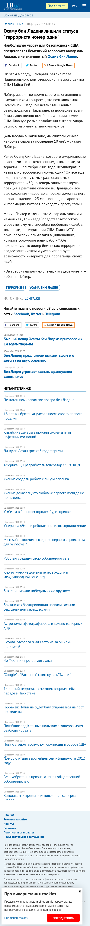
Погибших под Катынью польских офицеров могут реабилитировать (43, 728)
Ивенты (9, 824)
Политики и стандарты (19, 832)
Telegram (52, 313)
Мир (20, 24)
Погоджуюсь (63, 918)
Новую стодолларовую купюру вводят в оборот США (45, 744)
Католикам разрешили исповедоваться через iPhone (40, 797)
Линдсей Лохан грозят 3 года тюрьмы (33, 450)
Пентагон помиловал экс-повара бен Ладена (39, 399)
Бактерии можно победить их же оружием (37, 590)
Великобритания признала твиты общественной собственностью (42, 779)
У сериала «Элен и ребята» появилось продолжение (45, 525)
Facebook (21, 313)
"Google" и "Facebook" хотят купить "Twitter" (37, 674)
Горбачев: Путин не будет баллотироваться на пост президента (43, 709)
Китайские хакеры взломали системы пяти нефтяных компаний (37, 434)
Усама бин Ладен (44, 287)
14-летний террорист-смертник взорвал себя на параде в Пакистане (41, 691)
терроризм (15, 287)
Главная (9, 24)
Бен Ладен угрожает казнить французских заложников (38, 374)
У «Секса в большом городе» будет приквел (38, 511)
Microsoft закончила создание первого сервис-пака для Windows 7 (44, 542)
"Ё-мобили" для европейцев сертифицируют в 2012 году (44, 760)
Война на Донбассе (18, 15)
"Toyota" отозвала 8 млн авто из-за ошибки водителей (37, 644)
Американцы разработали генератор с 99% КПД (42, 465)
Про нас (9, 815)
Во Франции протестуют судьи (28, 660)
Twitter (36, 313)
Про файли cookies (15, 918)
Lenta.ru (32, 298)
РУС (75, 6)
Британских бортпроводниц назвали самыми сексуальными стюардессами (39, 607)
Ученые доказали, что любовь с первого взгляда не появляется (44, 495)
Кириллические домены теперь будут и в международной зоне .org (36, 574)
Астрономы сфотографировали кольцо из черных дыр (43, 625)
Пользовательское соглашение (24, 837)
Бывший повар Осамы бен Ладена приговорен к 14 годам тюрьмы (43, 341)
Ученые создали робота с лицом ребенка (36, 479)
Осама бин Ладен (62, 56)
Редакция (10, 828)
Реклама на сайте (15, 819)
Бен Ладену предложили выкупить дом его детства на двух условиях (39, 358)
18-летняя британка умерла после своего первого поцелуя (43, 416)
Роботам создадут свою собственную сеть (36, 558)
